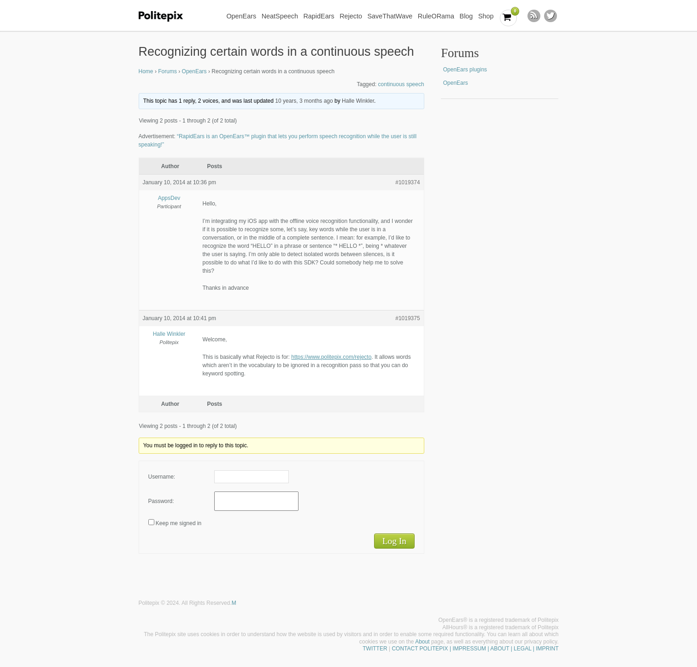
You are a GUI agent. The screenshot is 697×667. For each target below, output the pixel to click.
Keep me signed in (178, 523)
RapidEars (318, 16)
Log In (394, 541)
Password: (161, 501)
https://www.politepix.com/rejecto (331, 357)
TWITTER (375, 648)
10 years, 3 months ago (304, 101)
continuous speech (401, 84)
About (422, 641)
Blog (466, 16)
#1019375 (407, 318)
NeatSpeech (280, 16)
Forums (167, 71)
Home (146, 71)
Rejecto (351, 16)
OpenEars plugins (465, 69)
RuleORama (436, 16)
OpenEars (241, 16)
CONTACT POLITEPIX (420, 648)
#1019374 (407, 182)
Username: (162, 477)
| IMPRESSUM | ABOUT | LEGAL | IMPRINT (503, 648)
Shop (486, 16)
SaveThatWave (389, 16)
